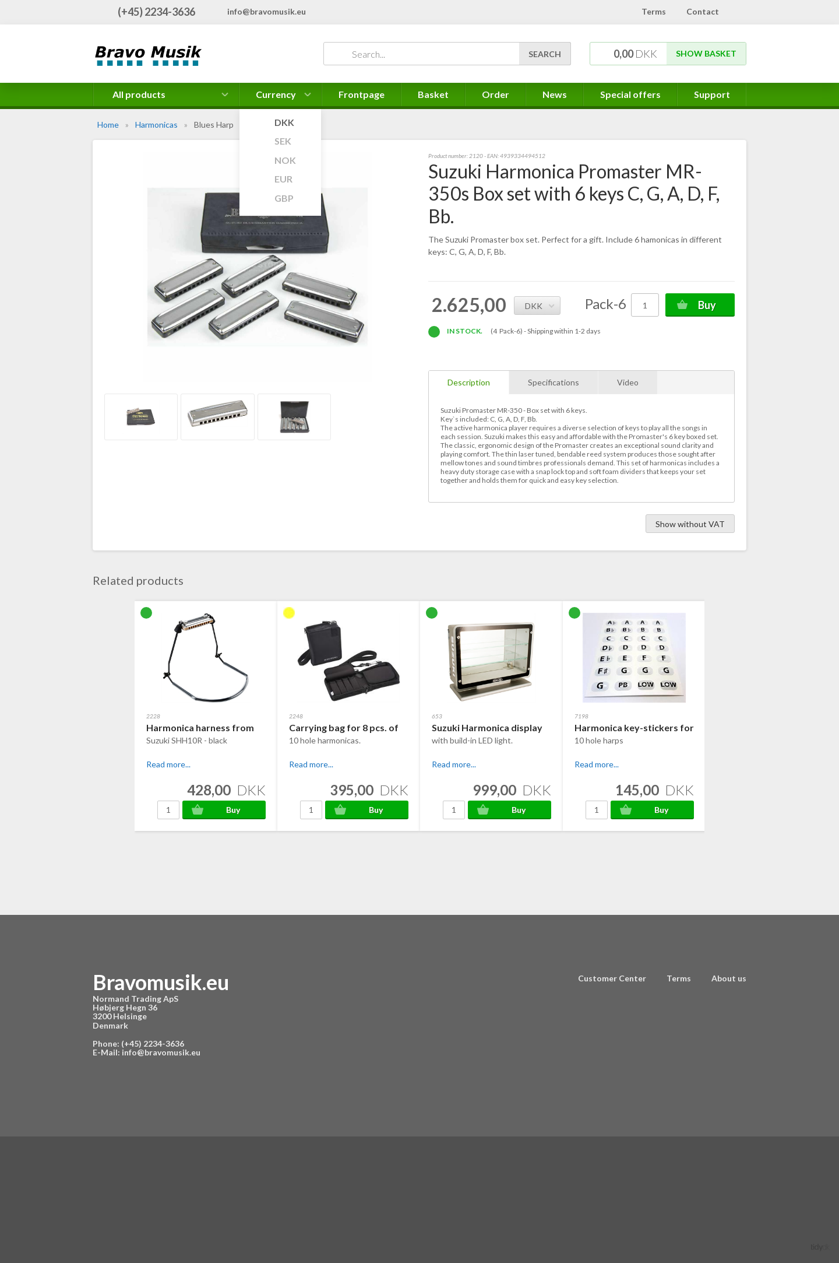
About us (728, 978)
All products (138, 94)
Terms (653, 11)
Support (712, 94)
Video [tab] (628, 382)
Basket (433, 94)
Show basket (706, 53)
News (554, 94)
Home (108, 124)
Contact (702, 11)
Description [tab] (468, 382)
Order (495, 94)
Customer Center (612, 978)
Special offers (630, 94)
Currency (280, 97)
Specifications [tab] (553, 382)
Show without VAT (690, 524)
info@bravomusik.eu (266, 11)
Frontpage (362, 94)
